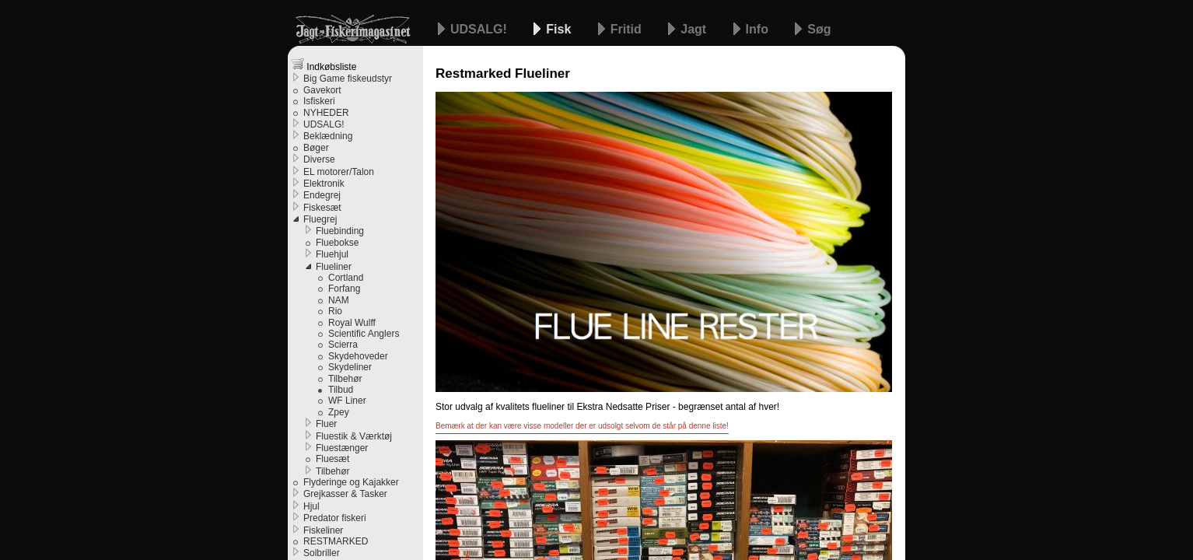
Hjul (311, 506)
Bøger (316, 147)
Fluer (326, 423)
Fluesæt (332, 458)
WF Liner (347, 400)
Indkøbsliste (324, 65)
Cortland (345, 277)
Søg (819, 29)
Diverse (319, 159)
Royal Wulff (352, 322)
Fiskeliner (323, 530)
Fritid (627, 29)
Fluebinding (340, 231)
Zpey (338, 412)
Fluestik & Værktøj (354, 436)
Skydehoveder (358, 356)
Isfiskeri (319, 101)
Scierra (343, 344)
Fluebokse (337, 242)
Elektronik (324, 183)
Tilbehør (345, 378)
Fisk (560, 29)
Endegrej (322, 195)
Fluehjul (332, 254)
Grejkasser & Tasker (345, 493)
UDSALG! (480, 29)
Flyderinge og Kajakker (351, 482)
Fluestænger (342, 448)
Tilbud (340, 389)
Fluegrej (320, 219)
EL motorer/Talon (338, 171)
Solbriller (321, 553)
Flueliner (334, 266)
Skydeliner (350, 367)
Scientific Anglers (363, 333)
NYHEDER (326, 112)
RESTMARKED (335, 541)
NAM (338, 300)
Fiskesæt (322, 207)
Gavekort (322, 90)
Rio (335, 311)
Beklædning (327, 136)
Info (759, 29)
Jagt (694, 29)
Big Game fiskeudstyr (347, 78)
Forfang (344, 288)
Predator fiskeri (334, 518)
